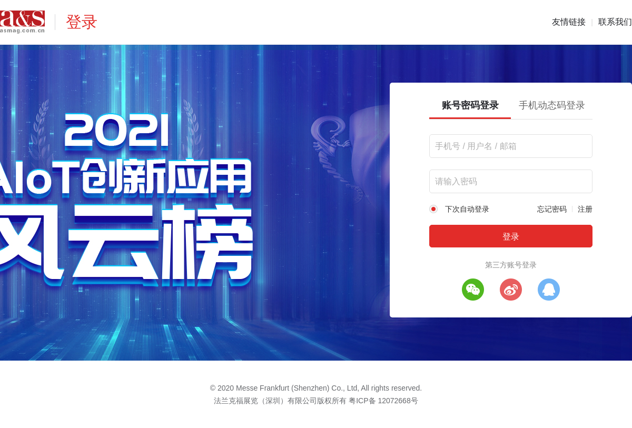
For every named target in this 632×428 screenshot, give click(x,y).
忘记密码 (552, 209)
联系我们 (615, 21)
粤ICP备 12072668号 (383, 400)
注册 (585, 209)
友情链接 (569, 21)
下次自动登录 (467, 209)
